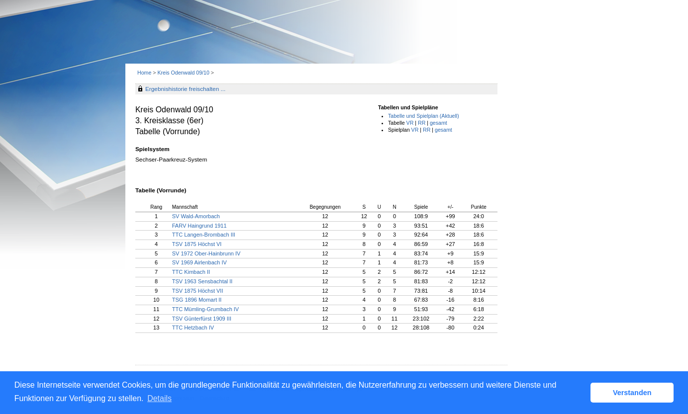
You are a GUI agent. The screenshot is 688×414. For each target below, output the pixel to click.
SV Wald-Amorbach (196, 216)
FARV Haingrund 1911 (199, 226)
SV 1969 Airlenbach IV (199, 262)
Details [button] (159, 398)
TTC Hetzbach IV (193, 328)
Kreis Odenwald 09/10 (183, 73)
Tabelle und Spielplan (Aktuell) (423, 116)
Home (144, 73)
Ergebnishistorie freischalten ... (185, 88)
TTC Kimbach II (191, 272)
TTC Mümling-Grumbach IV (205, 309)
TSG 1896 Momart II (197, 300)
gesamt (438, 123)
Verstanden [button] (632, 393)
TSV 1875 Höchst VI (197, 244)
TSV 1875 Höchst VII (197, 291)
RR (421, 123)
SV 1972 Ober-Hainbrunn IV (206, 253)
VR (410, 123)
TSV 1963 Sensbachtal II (202, 281)
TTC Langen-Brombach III (203, 235)
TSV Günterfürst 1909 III (201, 319)
